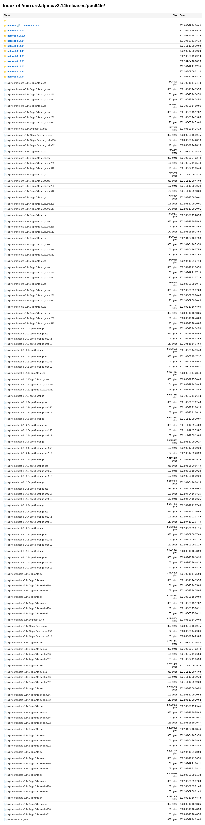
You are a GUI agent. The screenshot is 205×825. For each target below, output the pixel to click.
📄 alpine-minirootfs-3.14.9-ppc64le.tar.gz (25, 307)
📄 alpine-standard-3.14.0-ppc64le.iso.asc (25, 580)
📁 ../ (6, 20)
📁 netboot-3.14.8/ (13, 71)
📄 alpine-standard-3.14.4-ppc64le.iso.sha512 (27, 700)
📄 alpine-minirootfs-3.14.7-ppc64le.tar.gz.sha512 (29, 277)
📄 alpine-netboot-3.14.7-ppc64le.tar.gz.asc (26, 511)
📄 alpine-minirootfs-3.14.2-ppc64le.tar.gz (25, 151)
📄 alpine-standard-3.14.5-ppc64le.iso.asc (25, 712)
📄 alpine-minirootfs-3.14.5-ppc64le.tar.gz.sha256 (29, 227)
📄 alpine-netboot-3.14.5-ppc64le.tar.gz (24, 459)
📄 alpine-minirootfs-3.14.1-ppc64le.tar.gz (25, 106)
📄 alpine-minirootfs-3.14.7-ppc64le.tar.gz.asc (27, 267)
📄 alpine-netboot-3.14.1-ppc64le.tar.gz (24, 350)
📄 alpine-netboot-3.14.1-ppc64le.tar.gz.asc (26, 356)
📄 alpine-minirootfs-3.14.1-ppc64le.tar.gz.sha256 (29, 117)
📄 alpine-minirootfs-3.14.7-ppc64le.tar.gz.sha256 (29, 272)
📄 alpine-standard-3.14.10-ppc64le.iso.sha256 (28, 631)
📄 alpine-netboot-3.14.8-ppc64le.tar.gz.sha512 (28, 545)
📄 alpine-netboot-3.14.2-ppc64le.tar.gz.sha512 (28, 412)
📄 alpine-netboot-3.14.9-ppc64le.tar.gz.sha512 (28, 567)
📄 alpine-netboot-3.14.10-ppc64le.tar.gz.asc (26, 379)
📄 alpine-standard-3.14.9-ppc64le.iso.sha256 (27, 809)
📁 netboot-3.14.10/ (14, 36)
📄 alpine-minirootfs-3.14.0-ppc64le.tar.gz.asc (27, 89)
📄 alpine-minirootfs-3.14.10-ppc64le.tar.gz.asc (28, 135)
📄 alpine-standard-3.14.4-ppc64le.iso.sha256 (27, 695)
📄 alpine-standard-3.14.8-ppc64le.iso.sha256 (27, 786)
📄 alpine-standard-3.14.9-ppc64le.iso (23, 798)
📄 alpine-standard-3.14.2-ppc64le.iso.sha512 (27, 659)
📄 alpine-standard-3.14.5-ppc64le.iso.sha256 (27, 718)
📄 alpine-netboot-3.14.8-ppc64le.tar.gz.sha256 (28, 539)
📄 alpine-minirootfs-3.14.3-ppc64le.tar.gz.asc (27, 181)
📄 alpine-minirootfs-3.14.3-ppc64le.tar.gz (25, 174)
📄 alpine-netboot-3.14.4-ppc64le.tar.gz (24, 442)
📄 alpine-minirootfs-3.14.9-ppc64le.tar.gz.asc (27, 313)
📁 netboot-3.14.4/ (13, 51)
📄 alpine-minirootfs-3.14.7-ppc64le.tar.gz (25, 261)
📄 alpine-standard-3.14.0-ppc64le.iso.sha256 (27, 585)
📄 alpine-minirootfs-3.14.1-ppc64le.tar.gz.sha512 (29, 122)
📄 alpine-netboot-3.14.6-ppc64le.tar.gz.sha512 (28, 499)
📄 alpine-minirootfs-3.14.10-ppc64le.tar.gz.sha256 (30, 140)
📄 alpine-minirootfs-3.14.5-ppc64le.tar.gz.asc (27, 221)
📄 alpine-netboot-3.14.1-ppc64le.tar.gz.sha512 (28, 367)
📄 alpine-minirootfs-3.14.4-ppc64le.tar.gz (25, 197)
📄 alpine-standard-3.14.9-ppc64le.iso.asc (25, 804)
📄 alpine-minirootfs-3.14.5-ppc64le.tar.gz (25, 215)
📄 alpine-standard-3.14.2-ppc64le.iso (23, 642)
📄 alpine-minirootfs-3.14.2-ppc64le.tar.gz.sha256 (29, 163)
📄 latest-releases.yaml (16, 819)
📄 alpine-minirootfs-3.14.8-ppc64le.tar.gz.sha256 (29, 295)
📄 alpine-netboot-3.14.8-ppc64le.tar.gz (24, 528)
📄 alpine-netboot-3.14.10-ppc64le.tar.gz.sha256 (28, 384)
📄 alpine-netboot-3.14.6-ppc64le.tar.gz (24, 482)
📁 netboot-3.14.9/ (13, 77)
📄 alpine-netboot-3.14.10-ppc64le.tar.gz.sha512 (28, 389)
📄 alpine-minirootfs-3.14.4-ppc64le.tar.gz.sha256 (29, 204)
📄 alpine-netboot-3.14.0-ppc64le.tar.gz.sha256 (28, 339)
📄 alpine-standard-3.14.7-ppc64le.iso (23, 752)
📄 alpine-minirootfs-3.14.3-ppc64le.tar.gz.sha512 (29, 191)
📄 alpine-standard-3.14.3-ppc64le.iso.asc (25, 672)
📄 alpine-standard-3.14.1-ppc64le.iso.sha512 (27, 613)
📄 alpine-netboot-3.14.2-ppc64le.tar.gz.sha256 (28, 407)
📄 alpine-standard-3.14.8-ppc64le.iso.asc (25, 781)
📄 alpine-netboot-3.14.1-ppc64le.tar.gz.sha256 (28, 361)
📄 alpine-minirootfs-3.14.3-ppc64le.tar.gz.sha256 (29, 186)
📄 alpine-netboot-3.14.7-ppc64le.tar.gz (24, 505)
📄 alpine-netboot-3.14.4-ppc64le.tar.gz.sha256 (28, 448)
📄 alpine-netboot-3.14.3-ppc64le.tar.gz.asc (26, 425)
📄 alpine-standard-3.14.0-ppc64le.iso (23, 574)
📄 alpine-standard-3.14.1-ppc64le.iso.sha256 (27, 608)
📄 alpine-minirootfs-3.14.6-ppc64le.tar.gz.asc (27, 244)
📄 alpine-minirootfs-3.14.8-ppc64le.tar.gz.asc (27, 290)
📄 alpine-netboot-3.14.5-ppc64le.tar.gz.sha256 (28, 471)
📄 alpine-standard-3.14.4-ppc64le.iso (23, 688)
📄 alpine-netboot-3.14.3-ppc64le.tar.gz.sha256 (28, 430)
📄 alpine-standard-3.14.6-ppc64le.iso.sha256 (27, 740)
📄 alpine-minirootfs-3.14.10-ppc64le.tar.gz (26, 129)
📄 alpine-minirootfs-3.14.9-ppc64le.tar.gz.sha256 (29, 318)
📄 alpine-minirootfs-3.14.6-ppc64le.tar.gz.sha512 (29, 255)
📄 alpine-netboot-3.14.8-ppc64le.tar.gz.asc (26, 534)
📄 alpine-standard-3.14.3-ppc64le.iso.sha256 (27, 677)
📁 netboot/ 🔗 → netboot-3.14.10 (22, 25)
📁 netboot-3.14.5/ (13, 56)
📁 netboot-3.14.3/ (13, 46)
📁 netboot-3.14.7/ (13, 66)
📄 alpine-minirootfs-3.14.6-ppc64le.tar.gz (25, 238)
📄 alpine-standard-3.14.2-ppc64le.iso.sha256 (27, 654)
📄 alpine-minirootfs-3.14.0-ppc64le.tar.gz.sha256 (29, 94)
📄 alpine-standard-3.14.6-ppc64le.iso (23, 729)
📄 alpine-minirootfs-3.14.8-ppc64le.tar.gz (25, 284)
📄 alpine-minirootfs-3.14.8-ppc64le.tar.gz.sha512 (29, 300)
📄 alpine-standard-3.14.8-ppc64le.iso (23, 775)
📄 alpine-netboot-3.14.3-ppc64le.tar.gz (24, 419)
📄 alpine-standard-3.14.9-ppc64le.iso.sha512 (27, 814)
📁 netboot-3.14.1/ (13, 30)
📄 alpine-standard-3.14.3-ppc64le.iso (23, 665)
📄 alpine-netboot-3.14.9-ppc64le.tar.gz (24, 551)
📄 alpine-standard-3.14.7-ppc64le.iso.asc (25, 758)
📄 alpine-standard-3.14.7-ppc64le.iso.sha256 (27, 763)
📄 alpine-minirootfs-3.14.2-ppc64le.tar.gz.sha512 (29, 168)
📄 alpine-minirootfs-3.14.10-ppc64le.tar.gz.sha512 (30, 145)
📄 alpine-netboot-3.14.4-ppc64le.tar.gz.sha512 (28, 453)
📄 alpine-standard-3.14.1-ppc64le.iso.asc (25, 603)
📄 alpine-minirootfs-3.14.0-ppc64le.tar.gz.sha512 (29, 99)
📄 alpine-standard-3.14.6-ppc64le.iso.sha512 (27, 746)
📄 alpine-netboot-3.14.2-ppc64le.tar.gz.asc (26, 402)
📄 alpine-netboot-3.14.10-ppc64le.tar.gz (24, 373)
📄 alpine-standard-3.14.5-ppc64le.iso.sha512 (27, 723)
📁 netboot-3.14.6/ (13, 61)
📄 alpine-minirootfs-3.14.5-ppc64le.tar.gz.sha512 (29, 232)
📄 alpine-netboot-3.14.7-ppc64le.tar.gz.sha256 (28, 517)
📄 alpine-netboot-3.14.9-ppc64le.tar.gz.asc (26, 557)
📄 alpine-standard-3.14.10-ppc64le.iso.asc (26, 626)
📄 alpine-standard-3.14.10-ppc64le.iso (24, 620)
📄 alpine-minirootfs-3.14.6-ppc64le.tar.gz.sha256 (29, 249)
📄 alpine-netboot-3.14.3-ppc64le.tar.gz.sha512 (28, 435)
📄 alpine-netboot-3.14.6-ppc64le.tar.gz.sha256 (28, 494)
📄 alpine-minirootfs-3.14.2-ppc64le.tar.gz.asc (27, 158)
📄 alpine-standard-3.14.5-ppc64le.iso (23, 706)
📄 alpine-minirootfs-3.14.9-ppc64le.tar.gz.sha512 (29, 323)
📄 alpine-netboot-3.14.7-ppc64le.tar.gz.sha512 (28, 522)
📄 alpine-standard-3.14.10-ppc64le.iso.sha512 (28, 636)
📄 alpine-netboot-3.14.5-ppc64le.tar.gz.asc (26, 466)
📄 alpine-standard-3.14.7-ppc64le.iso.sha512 (27, 768)
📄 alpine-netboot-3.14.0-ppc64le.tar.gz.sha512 (28, 344)
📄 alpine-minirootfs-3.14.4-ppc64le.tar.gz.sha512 (29, 209)
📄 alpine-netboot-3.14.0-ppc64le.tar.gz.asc (26, 333)
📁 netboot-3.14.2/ (13, 41)
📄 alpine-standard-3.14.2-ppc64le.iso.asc (25, 649)
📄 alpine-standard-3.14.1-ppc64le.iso (23, 597)
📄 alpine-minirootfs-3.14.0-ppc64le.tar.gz (25, 83)
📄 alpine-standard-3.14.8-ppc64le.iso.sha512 (27, 791)
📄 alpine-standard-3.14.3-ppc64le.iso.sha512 (27, 682)
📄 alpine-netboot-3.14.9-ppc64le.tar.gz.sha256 (28, 562)
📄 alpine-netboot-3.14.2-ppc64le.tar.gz (24, 396)
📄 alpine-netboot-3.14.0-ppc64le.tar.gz (24, 328)
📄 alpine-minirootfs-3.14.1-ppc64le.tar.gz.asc (27, 112)
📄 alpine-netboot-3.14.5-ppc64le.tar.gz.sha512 (28, 476)
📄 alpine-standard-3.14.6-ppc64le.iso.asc (25, 735)
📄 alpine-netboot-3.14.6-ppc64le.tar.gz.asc (26, 489)
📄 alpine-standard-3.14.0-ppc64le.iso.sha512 (27, 590)
